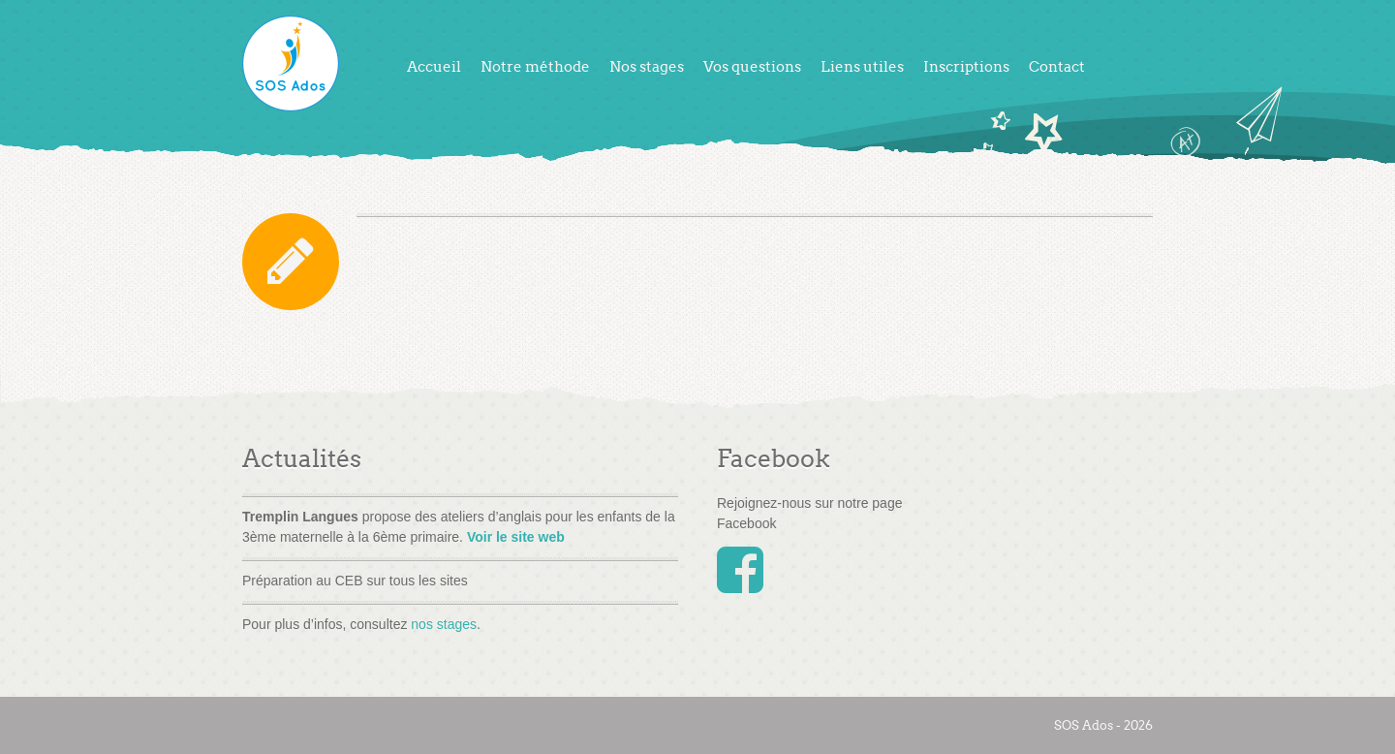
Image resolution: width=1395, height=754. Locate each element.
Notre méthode (535, 67)
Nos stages (646, 67)
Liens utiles (862, 67)
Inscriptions (966, 67)
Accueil (434, 67)
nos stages (444, 624)
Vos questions (752, 67)
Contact (1057, 67)
